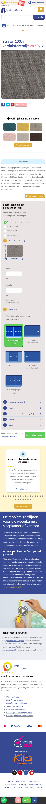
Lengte (9, 268)
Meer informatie (23, 162)
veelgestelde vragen (14, 650)
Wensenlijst (21, 104)
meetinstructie (16, 587)
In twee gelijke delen (14, 342)
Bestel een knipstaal (35, 196)
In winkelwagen (35, 435)
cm (7, 278)
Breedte (9, 285)
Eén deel (32, 340)
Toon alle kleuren (23, 145)
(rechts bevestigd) (32, 368)
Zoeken (39, 17)
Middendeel (13, 365)
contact (33, 650)
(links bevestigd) (32, 342)
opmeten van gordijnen (15, 640)
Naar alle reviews (23, 506)
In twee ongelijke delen (14, 391)
